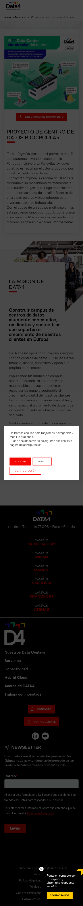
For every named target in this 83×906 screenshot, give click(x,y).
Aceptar (20, 461)
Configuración (25, 470)
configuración (32, 444)
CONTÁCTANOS (59, 895)
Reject (42, 461)
